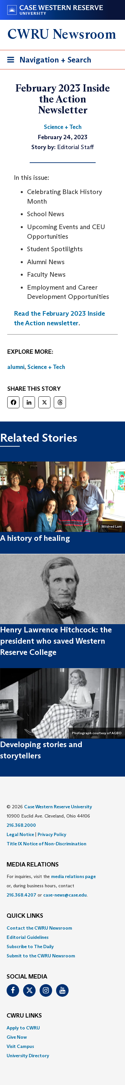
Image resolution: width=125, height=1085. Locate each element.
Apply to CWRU (23, 1028)
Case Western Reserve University (58, 807)
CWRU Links (24, 1016)
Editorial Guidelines (27, 937)
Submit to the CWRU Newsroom (41, 956)
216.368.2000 (21, 825)
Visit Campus (20, 1046)
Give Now (17, 1037)
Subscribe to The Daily (30, 946)
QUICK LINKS (25, 916)
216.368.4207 (21, 895)
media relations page (73, 876)
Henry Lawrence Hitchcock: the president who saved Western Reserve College (56, 641)
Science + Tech (46, 367)
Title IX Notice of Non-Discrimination (46, 844)
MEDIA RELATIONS (33, 865)
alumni (15, 367)
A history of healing (35, 538)
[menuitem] (62, 928)
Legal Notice (20, 834)
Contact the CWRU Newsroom (39, 928)
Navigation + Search (47, 61)
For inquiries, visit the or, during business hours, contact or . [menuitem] (51, 885)
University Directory (28, 1056)
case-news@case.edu (65, 895)
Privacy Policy (52, 834)
